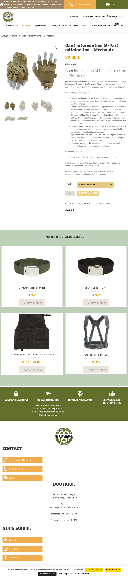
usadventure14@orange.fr (18, 459)
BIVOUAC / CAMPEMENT (60, 26)
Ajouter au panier (85, 192)
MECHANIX (70, 64)
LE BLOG (114, 4)
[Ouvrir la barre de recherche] (123, 26)
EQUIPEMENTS (42, 26)
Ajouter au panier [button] (33, 302)
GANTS (94, 202)
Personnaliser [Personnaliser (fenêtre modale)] (47, 573)
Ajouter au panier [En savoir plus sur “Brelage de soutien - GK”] (97, 369)
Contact (10, 477)
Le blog (10, 539)
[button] (56, 47)
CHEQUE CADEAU (12, 26)
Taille (69, 184)
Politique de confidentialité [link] (74, 573)
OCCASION (76, 26)
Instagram (11, 548)
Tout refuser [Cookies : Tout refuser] (113, 569)
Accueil (4, 36)
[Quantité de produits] (70, 193)
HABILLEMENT (28, 26)
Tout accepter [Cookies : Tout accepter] (94, 569)
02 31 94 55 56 (82, 4)
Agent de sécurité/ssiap (108, 16)
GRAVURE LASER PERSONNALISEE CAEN (98, 26)
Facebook (11, 557)
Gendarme (87, 16)
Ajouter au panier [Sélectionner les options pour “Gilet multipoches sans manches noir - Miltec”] (33, 369)
